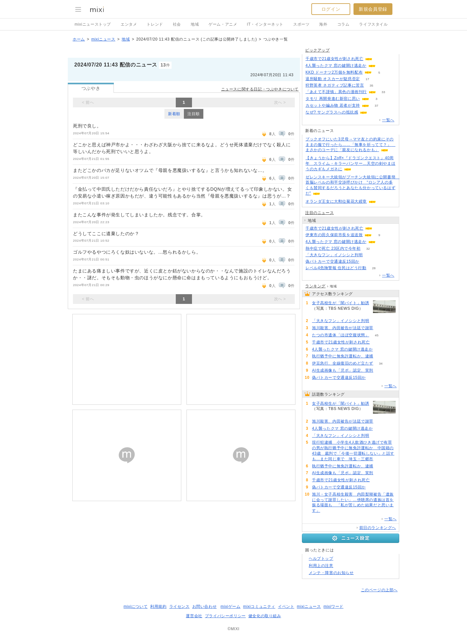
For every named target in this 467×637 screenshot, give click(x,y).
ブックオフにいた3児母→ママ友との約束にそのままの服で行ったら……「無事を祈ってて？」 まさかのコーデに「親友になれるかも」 (350, 144)
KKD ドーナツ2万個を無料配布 (334, 72)
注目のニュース (319, 212)
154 (381, 328)
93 (375, 112)
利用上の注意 (321, 565)
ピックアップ (317, 50)
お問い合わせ (204, 606)
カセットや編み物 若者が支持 (332, 105)
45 (376, 335)
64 (380, 228)
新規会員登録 (373, 9)
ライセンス (179, 606)
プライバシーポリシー (225, 616)
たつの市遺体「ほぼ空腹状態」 (340, 335)
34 (380, 363)
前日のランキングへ (377, 527)
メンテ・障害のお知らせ (331, 573)
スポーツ (301, 24)
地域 (195, 24)
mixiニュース (103, 39)
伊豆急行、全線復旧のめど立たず (342, 363)
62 (380, 59)
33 (383, 92)
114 (383, 65)
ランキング (315, 286)
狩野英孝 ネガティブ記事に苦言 (334, 85)
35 (371, 85)
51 (366, 261)
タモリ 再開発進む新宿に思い (332, 98)
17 (367, 79)
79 (380, 370)
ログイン (330, 9)
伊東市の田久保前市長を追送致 (334, 235)
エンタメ (129, 24)
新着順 (174, 114)
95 (380, 459)
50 (327, 510)
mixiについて (136, 606)
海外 (323, 24)
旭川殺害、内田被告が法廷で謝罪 (342, 328)
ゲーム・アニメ (223, 24)
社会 (177, 24)
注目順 (193, 114)
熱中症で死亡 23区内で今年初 (333, 248)
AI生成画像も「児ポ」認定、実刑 (342, 370)
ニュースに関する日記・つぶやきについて (260, 89)
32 (368, 248)
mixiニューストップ (93, 24)
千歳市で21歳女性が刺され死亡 (334, 58)
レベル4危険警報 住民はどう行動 (335, 268)
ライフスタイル (373, 24)
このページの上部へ (379, 590)
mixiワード (333, 606)
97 (370, 255)
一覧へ (388, 120)
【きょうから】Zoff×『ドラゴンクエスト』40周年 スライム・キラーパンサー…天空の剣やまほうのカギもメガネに (350, 163)
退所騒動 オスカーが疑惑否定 (332, 79)
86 (380, 356)
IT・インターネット (265, 24)
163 (319, 314)
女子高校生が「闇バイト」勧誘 (340, 303)
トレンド (155, 24)
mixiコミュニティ (259, 606)
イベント (286, 606)
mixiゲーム (231, 606)
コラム (343, 24)
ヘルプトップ (321, 558)
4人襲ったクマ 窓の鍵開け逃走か (335, 65)
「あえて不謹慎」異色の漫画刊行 (336, 92)
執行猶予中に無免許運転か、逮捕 (342, 356)
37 (376, 105)
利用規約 (158, 606)
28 (374, 268)
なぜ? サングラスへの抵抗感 (331, 112)
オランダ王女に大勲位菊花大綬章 (336, 201)
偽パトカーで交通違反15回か (332, 261)
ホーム (79, 39)
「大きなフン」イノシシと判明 (334, 255)
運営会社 (194, 616)
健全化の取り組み (264, 616)
